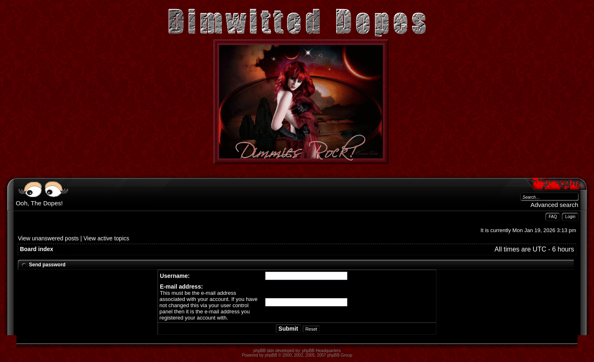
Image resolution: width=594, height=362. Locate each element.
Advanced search (554, 204)
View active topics (106, 238)
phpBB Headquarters (321, 350)
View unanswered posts (48, 238)
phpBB (271, 355)
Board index (36, 249)
